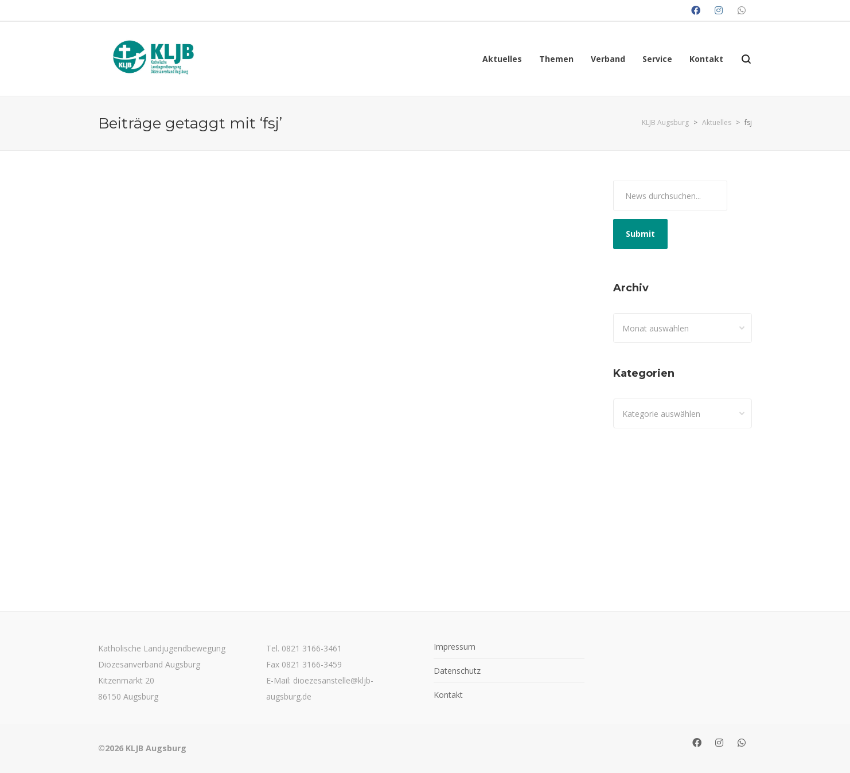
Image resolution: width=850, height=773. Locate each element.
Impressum (454, 646)
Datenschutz (457, 670)
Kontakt (448, 694)
